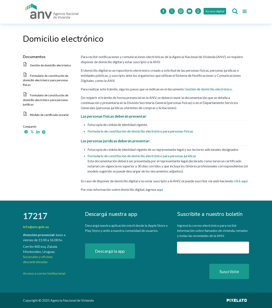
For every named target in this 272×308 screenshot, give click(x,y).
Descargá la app (110, 251)
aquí (160, 189)
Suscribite (229, 271)
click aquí (241, 181)
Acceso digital (214, 11)
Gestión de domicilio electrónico (50, 65)
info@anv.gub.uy (36, 227)
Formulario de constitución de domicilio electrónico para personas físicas (45, 80)
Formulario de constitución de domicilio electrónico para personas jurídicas (45, 100)
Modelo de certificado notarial (49, 115)
